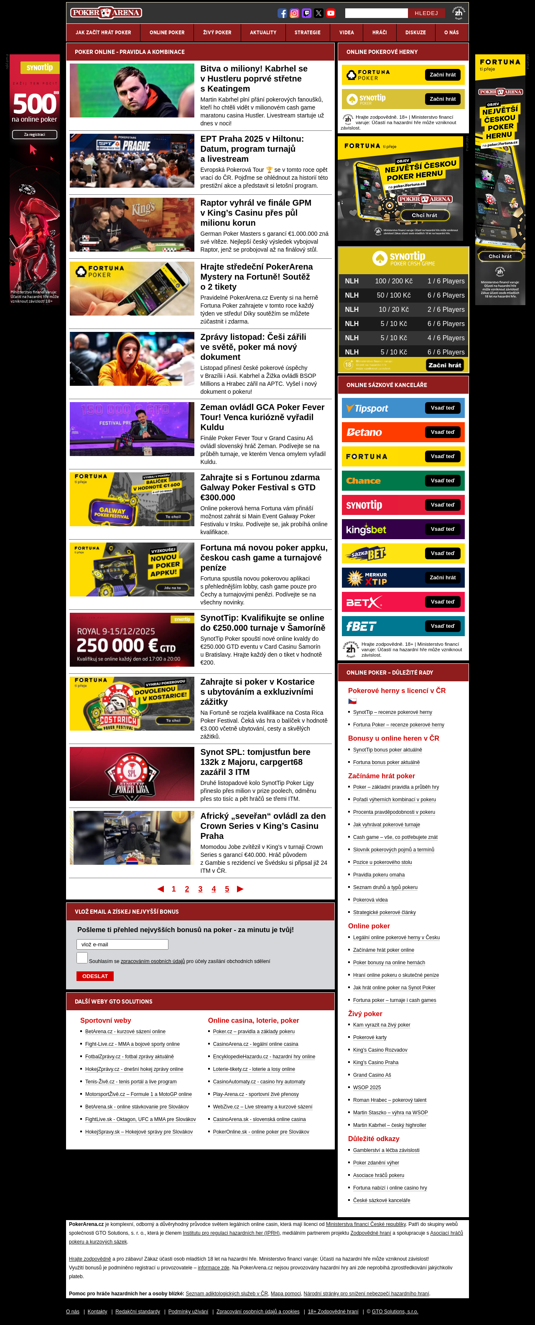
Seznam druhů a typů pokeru (385, 887)
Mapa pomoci (286, 1294)
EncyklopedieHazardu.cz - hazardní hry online (264, 1057)
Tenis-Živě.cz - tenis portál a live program (131, 1082)
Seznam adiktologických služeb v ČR (227, 1294)
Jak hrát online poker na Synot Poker (394, 988)
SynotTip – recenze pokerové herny (392, 712)
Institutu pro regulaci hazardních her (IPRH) (231, 1233)
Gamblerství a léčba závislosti (386, 1150)
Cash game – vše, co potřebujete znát (395, 837)
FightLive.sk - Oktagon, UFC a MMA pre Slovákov (140, 1119)
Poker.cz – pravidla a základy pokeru (254, 1032)
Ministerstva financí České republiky (366, 1224)
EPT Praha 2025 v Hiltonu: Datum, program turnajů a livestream (252, 148)
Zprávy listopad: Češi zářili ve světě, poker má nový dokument (253, 347)
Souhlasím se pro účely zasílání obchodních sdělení (179, 961)
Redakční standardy (137, 1312)
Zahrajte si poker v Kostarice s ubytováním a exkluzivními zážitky (258, 691)
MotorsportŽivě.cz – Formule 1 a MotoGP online (138, 1094)
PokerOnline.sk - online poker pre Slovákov (261, 1132)
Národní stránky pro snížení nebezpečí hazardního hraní (366, 1294)
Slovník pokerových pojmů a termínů (393, 850)
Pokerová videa (370, 900)
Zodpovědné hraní (370, 1233)
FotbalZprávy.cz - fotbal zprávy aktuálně (129, 1057)
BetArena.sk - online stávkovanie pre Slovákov (137, 1107)
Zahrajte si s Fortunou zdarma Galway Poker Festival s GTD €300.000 (260, 487)
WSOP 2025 (367, 1088)
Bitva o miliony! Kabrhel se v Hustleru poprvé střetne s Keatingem (254, 78)
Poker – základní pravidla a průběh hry (396, 787)
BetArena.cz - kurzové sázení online (125, 1032)
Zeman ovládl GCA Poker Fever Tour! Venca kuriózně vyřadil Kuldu (263, 417)
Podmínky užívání (188, 1312)
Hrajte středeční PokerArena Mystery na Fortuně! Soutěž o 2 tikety (257, 276)
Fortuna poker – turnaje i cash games (394, 1000)
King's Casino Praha (375, 1062)
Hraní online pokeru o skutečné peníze (396, 975)
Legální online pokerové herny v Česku (396, 937)
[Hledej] (376, 13)
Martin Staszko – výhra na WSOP (390, 1113)
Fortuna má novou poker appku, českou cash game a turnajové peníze (264, 557)
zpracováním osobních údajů (153, 961)
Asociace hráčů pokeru (378, 1175)
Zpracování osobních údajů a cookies (258, 1312)
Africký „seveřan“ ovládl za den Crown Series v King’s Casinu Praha (263, 826)
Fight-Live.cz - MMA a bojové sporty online (132, 1044)
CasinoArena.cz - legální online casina (255, 1044)
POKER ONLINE (95, 52)
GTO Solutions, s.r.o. (395, 1312)
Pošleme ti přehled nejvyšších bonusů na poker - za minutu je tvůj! (185, 929)
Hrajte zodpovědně (90, 1259)
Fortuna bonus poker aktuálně (386, 762)
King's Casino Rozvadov (380, 1050)
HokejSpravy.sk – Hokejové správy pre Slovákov (139, 1132)
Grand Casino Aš (372, 1075)
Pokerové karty (370, 1037)
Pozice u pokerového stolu (382, 862)
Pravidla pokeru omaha (379, 875)
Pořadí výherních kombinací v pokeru (394, 800)
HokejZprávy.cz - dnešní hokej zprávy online (134, 1069)
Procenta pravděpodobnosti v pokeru (394, 812)
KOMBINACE (168, 52)
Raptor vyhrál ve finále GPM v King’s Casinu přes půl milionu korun (256, 212)
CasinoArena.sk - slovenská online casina (259, 1119)
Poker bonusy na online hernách (389, 963)
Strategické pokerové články (384, 912)
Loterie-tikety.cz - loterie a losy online (254, 1069)
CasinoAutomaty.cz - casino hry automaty (259, 1082)
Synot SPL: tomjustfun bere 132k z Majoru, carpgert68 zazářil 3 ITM (256, 762)
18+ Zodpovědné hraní (333, 1312)
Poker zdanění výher (376, 1163)
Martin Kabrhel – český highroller (389, 1125)
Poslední (241, 888)
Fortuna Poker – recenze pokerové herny (398, 725)
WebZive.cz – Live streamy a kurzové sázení (263, 1107)
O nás (72, 1312)
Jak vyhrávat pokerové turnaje (386, 825)
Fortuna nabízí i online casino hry (390, 1188)
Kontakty (97, 1312)
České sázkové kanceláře (381, 1200)
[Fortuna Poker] (400, 238)
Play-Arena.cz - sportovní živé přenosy (256, 1094)
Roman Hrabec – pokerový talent (389, 1100)
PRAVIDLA (133, 52)
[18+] (459, 13)
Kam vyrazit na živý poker (381, 1025)
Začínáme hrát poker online (383, 950)
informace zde (213, 1268)
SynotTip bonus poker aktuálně (387, 750)
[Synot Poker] (35, 303)
